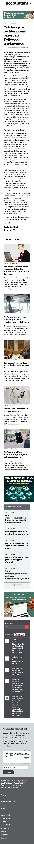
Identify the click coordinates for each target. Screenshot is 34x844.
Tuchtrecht (5, 828)
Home (3, 805)
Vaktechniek (5, 815)
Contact (4, 838)
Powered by (16, 634)
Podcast (4, 831)
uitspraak (13, 80)
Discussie (4, 812)
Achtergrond (5, 818)
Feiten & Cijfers (6, 825)
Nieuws (3, 809)
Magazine (4, 835)
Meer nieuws (17, 585)
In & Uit (3, 822)
